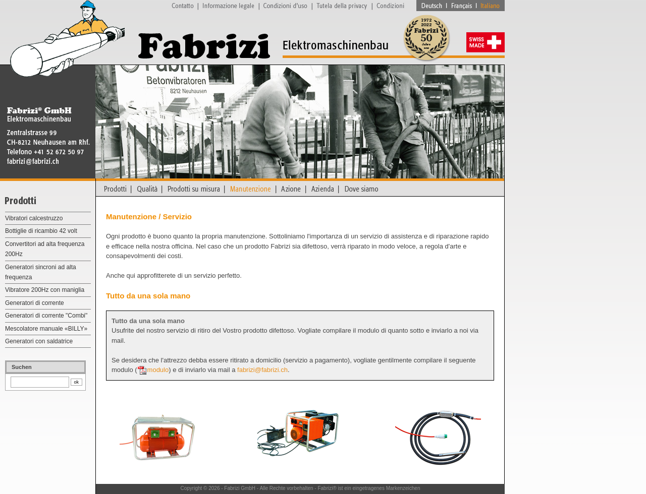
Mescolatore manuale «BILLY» (46, 328)
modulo (158, 370)
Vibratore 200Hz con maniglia (44, 289)
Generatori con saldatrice (39, 341)
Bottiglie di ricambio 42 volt (41, 230)
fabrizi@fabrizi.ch (262, 370)
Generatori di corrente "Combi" (46, 315)
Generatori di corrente (34, 302)
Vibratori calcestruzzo (34, 218)
